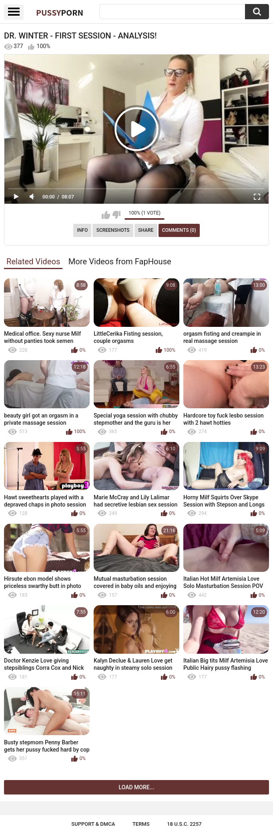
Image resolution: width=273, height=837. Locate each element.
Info (82, 230)
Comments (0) (179, 230)
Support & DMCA (93, 824)
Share (145, 230)
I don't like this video (116, 215)
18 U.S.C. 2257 (184, 824)
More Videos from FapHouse (119, 261)
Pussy (59, 12)
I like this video (106, 215)
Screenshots (113, 230)
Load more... (137, 787)
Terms (141, 824)
